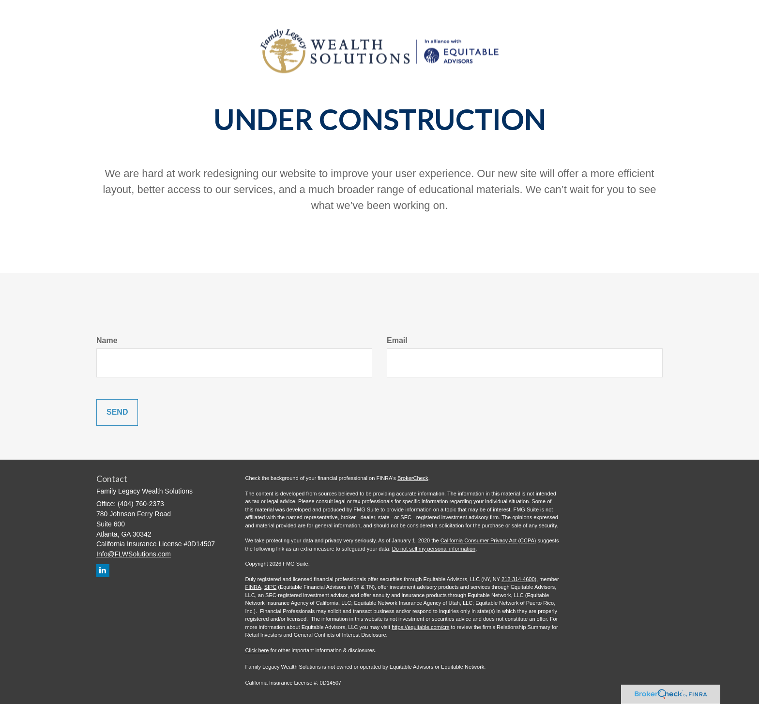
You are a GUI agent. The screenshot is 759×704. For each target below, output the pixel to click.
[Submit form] (117, 412)
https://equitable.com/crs (420, 627)
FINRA (253, 587)
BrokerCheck (412, 478)
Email (397, 340)
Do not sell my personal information (433, 549)
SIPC (270, 587)
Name (107, 340)
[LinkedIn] (102, 570)
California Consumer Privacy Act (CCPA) (488, 540)
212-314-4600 (518, 579)
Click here (257, 650)
